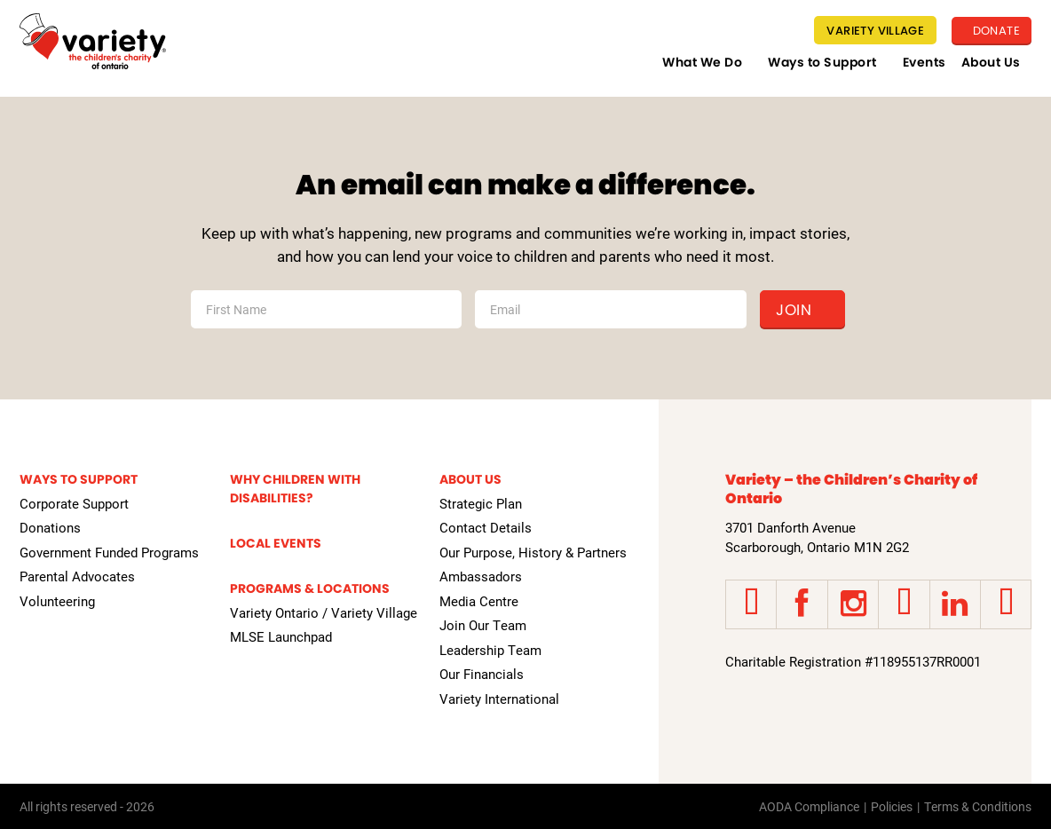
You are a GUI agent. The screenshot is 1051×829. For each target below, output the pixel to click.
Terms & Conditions (977, 806)
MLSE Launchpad (281, 636)
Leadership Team (490, 650)
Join (793, 309)
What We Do (702, 62)
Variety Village (875, 30)
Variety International (499, 698)
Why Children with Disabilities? (295, 488)
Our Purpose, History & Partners (533, 552)
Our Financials (481, 674)
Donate (994, 30)
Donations (50, 527)
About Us (991, 62)
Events (924, 62)
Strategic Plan (480, 503)
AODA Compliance (809, 806)
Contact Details (485, 527)
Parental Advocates (77, 576)
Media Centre (478, 601)
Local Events (275, 543)
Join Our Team (482, 625)
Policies (892, 806)
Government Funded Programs (109, 552)
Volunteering (57, 601)
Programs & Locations (310, 588)
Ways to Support (822, 62)
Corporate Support (74, 503)
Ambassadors (480, 576)
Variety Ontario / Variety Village (323, 612)
